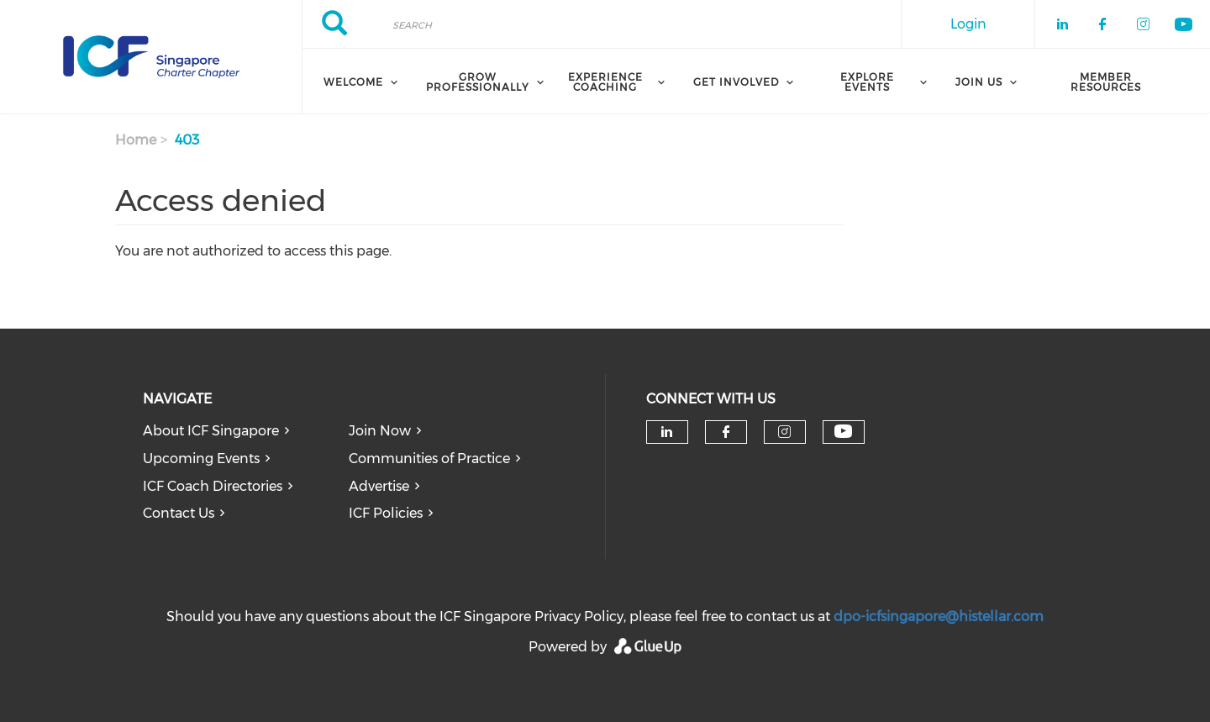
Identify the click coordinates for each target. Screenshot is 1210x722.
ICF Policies (386, 513)
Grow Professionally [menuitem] (477, 82)
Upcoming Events (201, 458)
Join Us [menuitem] (978, 82)
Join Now (380, 431)
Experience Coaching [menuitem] (605, 82)
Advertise (379, 486)
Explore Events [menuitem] (867, 82)
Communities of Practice (429, 458)
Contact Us (178, 513)
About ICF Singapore (211, 431)
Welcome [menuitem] (353, 82)
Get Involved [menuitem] (736, 82)
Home (135, 140)
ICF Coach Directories (212, 486)
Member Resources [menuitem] (1106, 82)
